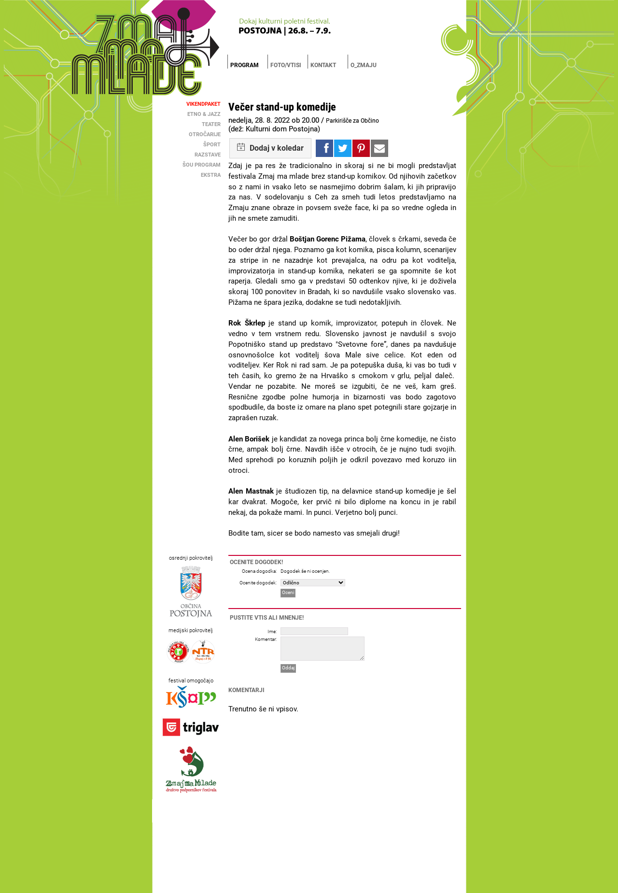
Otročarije (205, 134)
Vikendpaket (203, 104)
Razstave (208, 155)
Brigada (304, 885)
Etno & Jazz (204, 114)
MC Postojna (282, 885)
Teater (211, 124)
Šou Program (202, 165)
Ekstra (211, 175)
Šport (212, 145)
